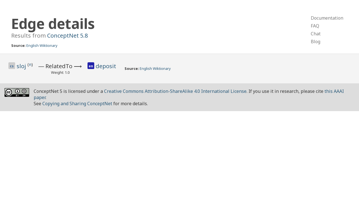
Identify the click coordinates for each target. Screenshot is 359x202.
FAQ (315, 26)
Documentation (327, 18)
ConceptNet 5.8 (67, 35)
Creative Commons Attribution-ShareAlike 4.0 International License (175, 91)
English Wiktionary (41, 45)
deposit (106, 66)
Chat (316, 34)
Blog (315, 41)
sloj (22, 66)
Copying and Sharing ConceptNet (77, 103)
